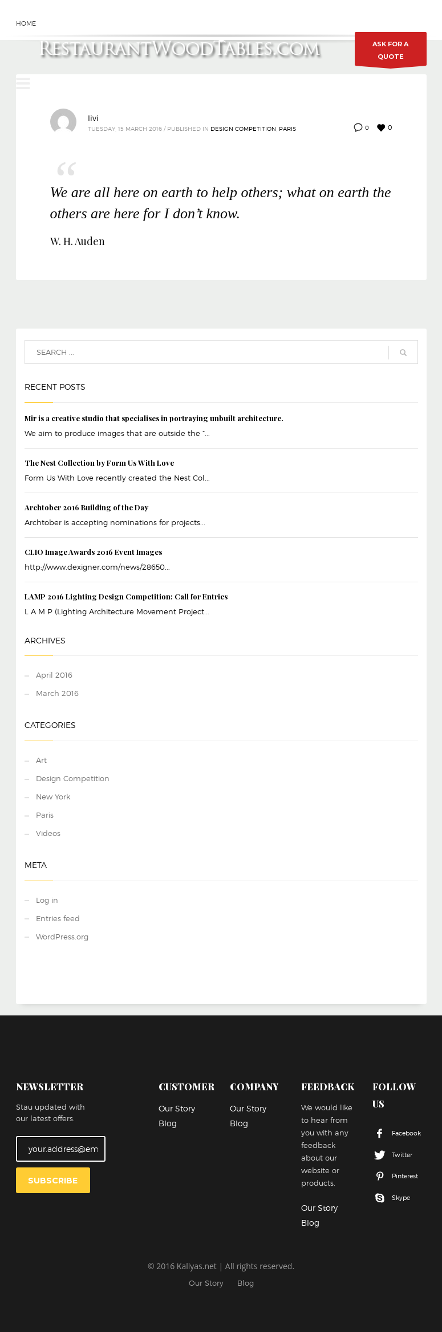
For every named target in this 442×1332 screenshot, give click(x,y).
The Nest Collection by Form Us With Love (99, 462)
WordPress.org (62, 936)
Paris (287, 128)
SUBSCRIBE (53, 1180)
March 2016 (57, 693)
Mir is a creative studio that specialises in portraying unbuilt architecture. (154, 418)
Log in (47, 900)
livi (93, 118)
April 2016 (54, 674)
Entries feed (58, 918)
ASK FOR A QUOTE (391, 53)
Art (41, 760)
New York (53, 796)
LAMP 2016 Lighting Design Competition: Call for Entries (126, 596)
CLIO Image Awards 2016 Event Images (93, 552)
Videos (48, 833)
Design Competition (243, 128)
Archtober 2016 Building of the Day (86, 507)
